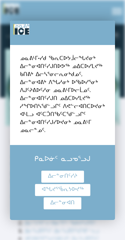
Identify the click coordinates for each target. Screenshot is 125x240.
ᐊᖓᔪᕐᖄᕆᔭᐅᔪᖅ (63, 190)
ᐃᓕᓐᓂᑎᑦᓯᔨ (62, 176)
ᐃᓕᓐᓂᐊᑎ (62, 203)
